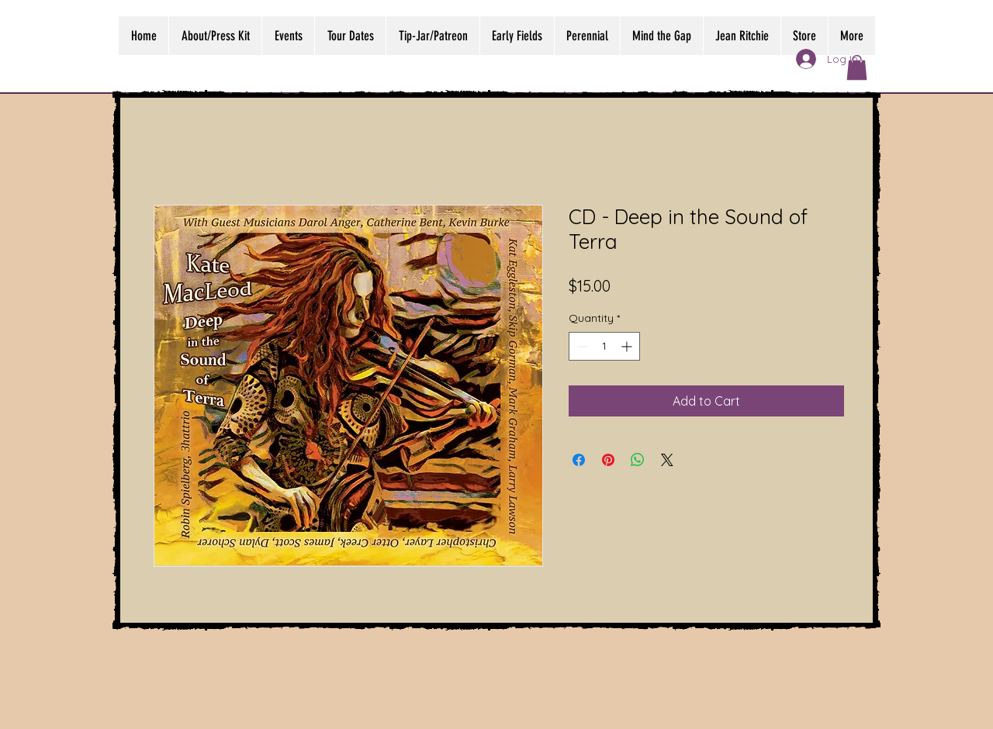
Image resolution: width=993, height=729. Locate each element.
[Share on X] (667, 460)
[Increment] (628, 346)
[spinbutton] (604, 346)
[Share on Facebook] (578, 460)
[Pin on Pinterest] (608, 460)
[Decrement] (580, 346)
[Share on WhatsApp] (637, 460)
